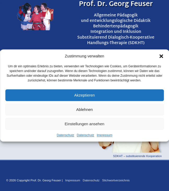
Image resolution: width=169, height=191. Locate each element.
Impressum (104, 135)
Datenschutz (65, 135)
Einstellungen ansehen (84, 124)
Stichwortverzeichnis (116, 180)
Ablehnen (84, 109)
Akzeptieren (84, 95)
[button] (161, 56)
